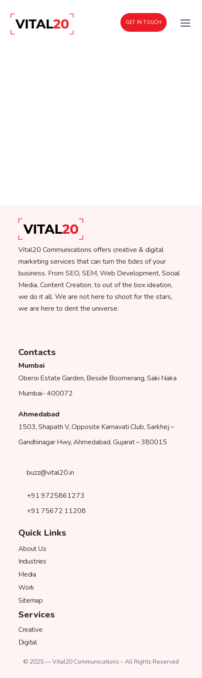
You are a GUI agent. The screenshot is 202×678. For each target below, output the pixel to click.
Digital (27, 642)
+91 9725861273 (51, 495)
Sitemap (30, 600)
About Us (32, 548)
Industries (32, 561)
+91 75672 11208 (52, 511)
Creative (30, 629)
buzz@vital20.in (46, 472)
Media (27, 574)
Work (26, 587)
